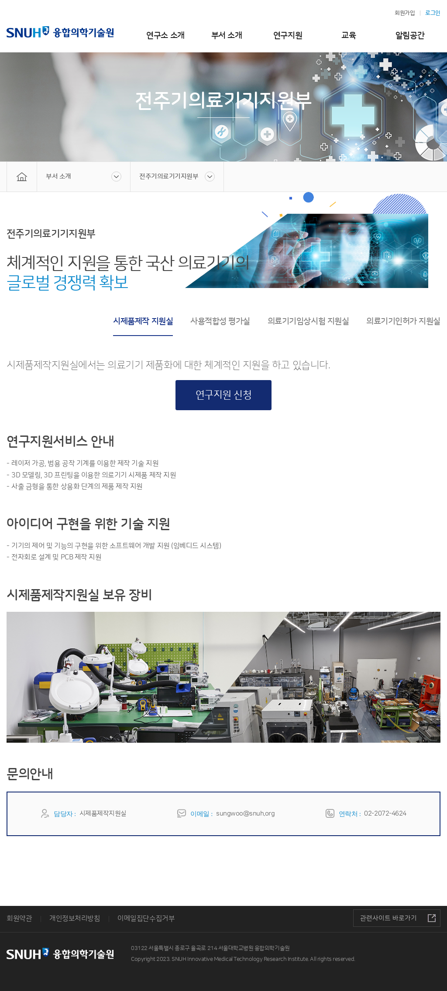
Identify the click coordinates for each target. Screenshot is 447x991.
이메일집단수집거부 (146, 918)
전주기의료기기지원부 (168, 176)
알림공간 (409, 35)
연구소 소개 (165, 35)
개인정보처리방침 (74, 918)
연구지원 (287, 35)
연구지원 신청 (224, 395)
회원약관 (19, 918)
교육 (348, 35)
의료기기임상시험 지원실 (308, 321)
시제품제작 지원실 (143, 321)
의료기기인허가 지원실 (403, 321)
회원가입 (405, 13)
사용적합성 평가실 (220, 321)
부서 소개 (226, 35)
